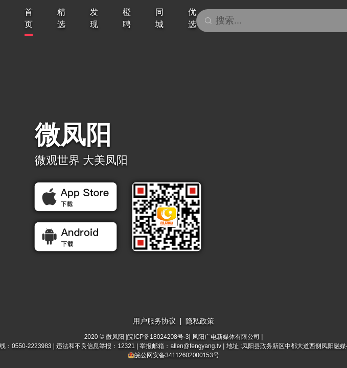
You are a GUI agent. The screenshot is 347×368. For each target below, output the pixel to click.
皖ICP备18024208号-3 (158, 336)
